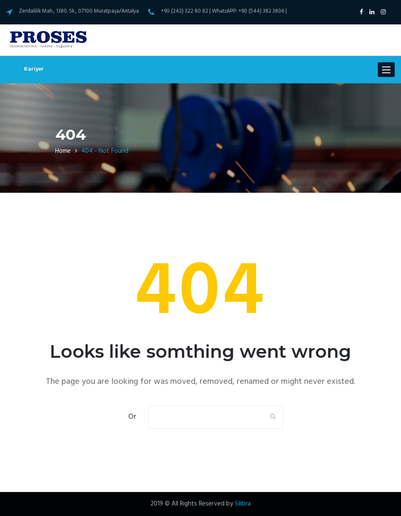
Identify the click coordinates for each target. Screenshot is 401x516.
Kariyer (34, 69)
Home (63, 151)
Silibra (243, 504)
